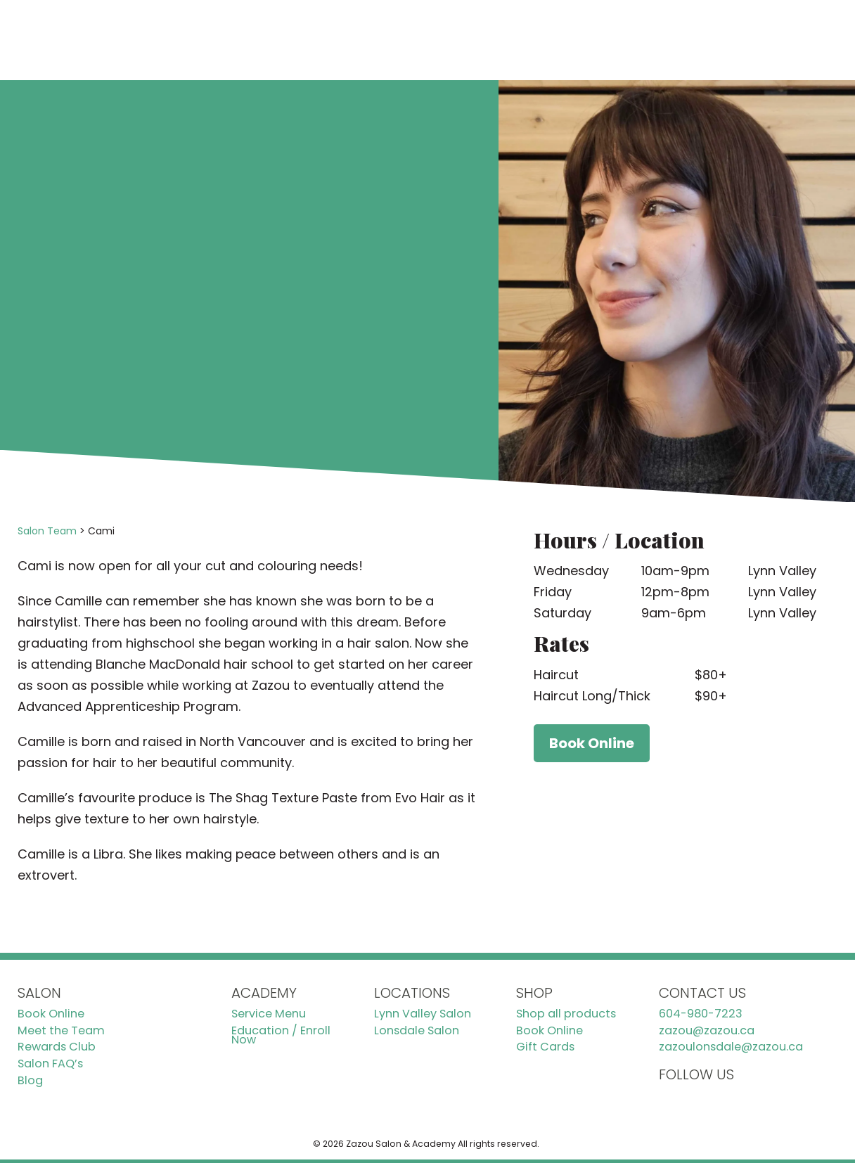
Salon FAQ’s (50, 1064)
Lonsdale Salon (416, 1031)
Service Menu (268, 1014)
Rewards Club (57, 1047)
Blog (30, 1081)
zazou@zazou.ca (706, 1031)
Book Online (720, 40)
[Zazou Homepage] (107, 40)
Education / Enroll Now (280, 1036)
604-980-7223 (700, 1014)
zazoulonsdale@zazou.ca (731, 1047)
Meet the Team (61, 1031)
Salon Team (47, 531)
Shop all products (566, 1014)
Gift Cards (545, 1047)
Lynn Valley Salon (422, 1014)
